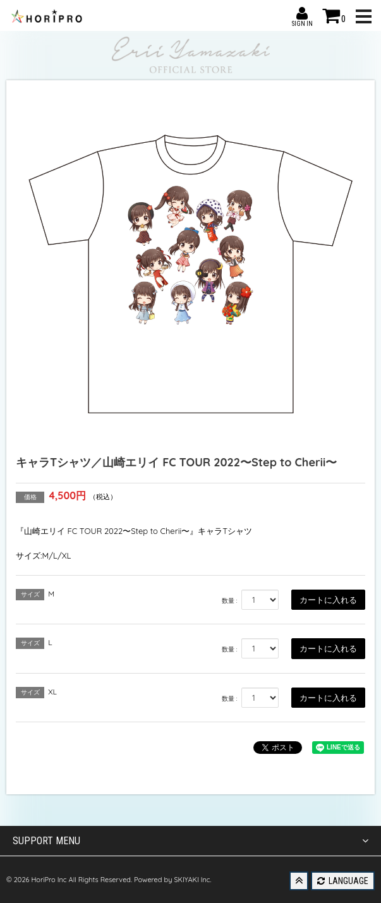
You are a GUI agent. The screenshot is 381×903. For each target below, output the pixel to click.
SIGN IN (302, 13)
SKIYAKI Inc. (192, 879)
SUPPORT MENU (190, 841)
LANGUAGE (342, 881)
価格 (30, 497)
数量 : (230, 601)
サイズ (30, 594)
